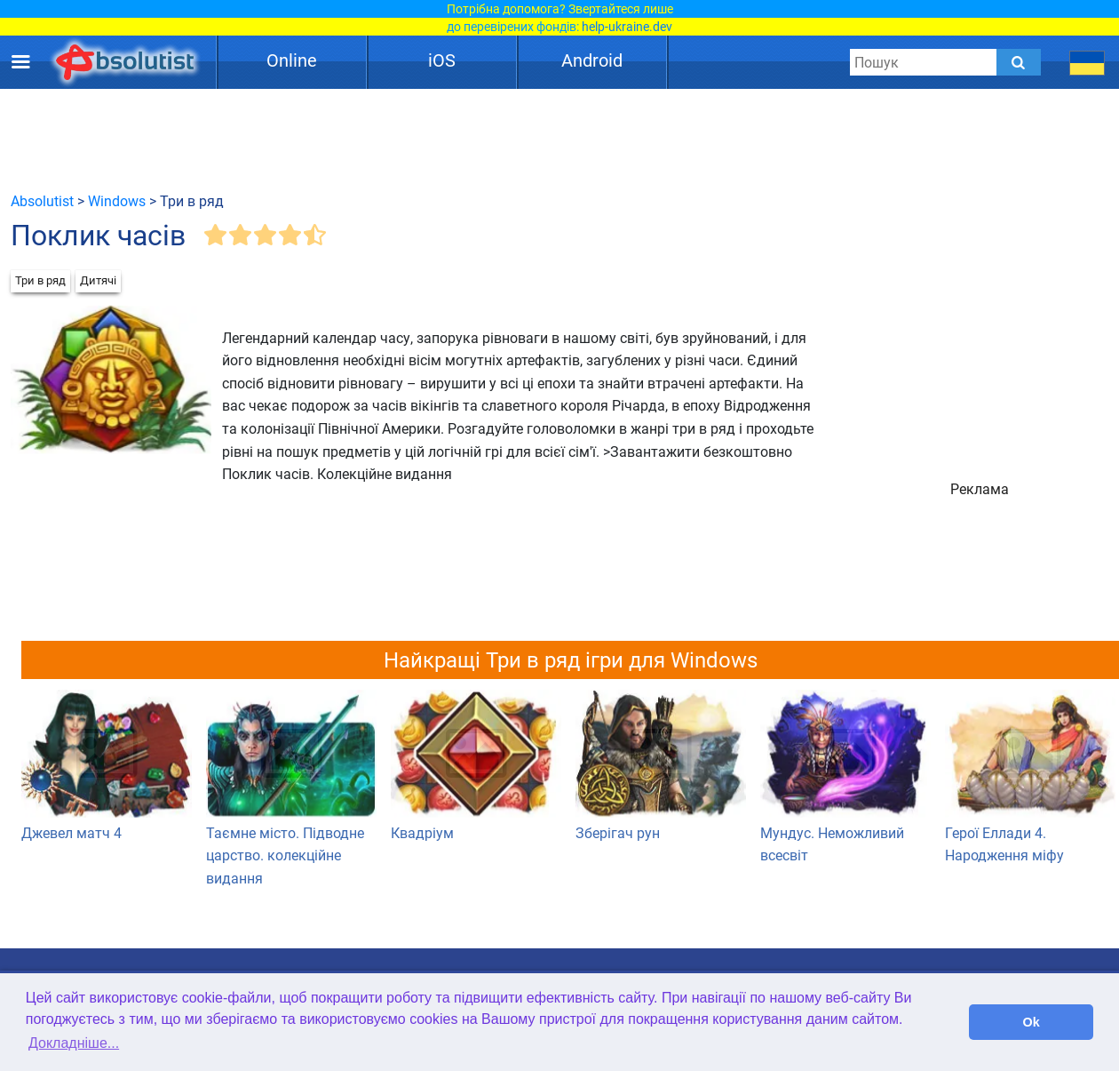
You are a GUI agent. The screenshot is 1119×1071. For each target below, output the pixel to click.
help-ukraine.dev (627, 27)
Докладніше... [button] (73, 1043)
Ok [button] (1031, 1022)
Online (291, 60)
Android (592, 60)
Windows (117, 201)
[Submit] (1018, 62)
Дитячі (98, 280)
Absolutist (42, 201)
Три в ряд (40, 280)
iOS (442, 60)
